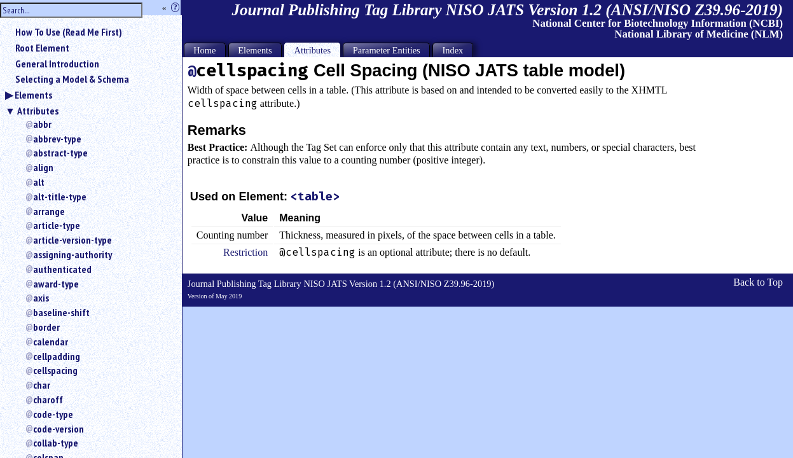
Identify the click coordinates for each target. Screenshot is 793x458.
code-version (58, 428)
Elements (33, 94)
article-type (56, 225)
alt (39, 182)
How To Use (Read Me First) (68, 31)
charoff (48, 399)
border (46, 327)
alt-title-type (59, 196)
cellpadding (56, 356)
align (43, 167)
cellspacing (55, 370)
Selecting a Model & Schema (72, 79)
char (41, 384)
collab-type (55, 442)
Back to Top (758, 282)
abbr (42, 124)
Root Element (42, 47)
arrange (49, 211)
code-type (53, 414)
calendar (50, 341)
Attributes (38, 110)
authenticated (62, 269)
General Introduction (57, 63)
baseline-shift (61, 312)
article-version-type (72, 239)
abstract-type (60, 152)
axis (41, 297)
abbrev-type (57, 138)
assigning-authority (72, 254)
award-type (56, 283)
